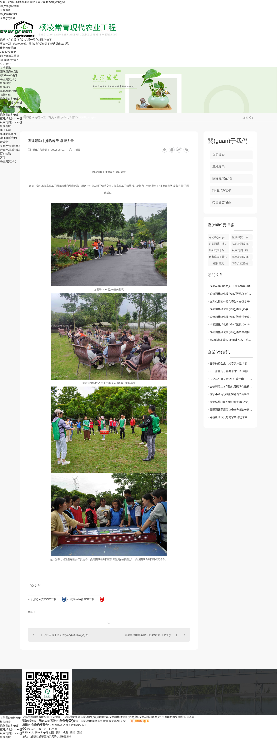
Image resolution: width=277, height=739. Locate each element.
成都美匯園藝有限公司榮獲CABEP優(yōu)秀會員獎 (154, 635)
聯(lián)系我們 (8, 14)
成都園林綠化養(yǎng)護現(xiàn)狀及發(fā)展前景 (231, 293)
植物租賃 (5, 83)
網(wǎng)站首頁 (9, 55)
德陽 (79, 732)
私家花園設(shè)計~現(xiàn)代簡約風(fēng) (242, 243)
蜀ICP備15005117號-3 (46, 720)
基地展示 (5, 67)
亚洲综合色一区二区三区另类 (39, 729)
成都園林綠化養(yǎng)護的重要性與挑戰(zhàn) (231, 332)
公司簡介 (5, 63)
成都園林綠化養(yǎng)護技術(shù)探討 (231, 324)
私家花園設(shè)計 (11, 122)
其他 (2, 157)
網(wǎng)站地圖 (9, 5)
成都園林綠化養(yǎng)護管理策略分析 (231, 316)
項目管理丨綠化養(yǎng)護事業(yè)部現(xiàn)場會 (68, 635)
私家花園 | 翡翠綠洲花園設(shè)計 (242, 250)
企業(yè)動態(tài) (10, 145)
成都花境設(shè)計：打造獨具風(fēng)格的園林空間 (231, 286)
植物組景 (5, 87)
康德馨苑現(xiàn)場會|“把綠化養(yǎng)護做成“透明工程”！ (231, 401)
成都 (65, 732)
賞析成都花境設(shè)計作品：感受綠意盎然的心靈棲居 (231, 339)
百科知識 (5, 153)
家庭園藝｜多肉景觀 (219, 243)
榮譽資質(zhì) (8, 79)
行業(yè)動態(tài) (10, 149)
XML (32, 732)
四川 (58, 732)
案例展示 (5, 129)
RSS (25, 732)
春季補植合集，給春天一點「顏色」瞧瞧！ (231, 363)
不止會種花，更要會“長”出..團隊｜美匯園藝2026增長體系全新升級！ (231, 371)
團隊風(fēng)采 (9, 71)
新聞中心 (5, 141)
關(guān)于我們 (9, 59)
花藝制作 (5, 94)
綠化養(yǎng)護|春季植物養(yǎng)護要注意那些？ (219, 237)
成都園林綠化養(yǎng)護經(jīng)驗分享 (231, 309)
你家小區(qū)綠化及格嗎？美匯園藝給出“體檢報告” (231, 394)
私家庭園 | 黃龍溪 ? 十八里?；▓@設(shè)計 (219, 256)
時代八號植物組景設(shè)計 (242, 263)
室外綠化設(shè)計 (11, 102)
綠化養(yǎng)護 (9, 98)
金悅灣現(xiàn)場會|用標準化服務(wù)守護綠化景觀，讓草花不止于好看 (231, 386)
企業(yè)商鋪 (7, 18)
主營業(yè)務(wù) (10, 106)
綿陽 (72, 732)
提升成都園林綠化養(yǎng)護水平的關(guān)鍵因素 (231, 301)
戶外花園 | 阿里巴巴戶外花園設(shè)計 (219, 250)
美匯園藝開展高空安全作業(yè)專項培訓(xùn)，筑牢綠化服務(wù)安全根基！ (231, 409)
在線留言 (5, 10)
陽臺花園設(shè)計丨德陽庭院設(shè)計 (242, 256)
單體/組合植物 (8, 90)
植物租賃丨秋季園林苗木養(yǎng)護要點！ (242, 237)
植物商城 (5, 126)
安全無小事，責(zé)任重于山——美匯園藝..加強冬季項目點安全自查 (231, 378)
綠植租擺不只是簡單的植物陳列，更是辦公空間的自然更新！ (231, 417)
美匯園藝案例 (8, 133)
